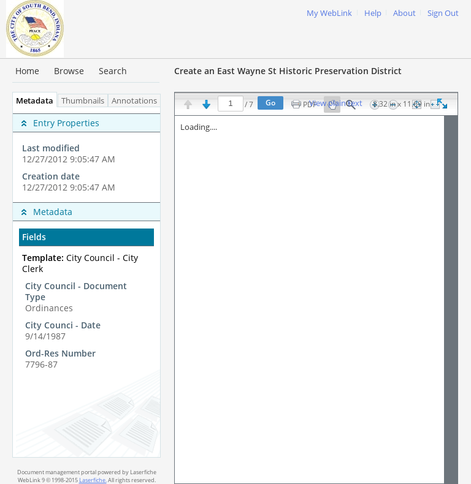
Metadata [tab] (31, 101)
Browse (69, 71)
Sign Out (443, 13)
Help (372, 13)
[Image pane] (316, 299)
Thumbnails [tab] (82, 101)
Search (113, 71)
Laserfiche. (93, 480)
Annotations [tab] (137, 101)
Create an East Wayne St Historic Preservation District (288, 71)
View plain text (335, 103)
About (404, 13)
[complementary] (86, 154)
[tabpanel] (86, 282)
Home (27, 71)
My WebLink (329, 13)
